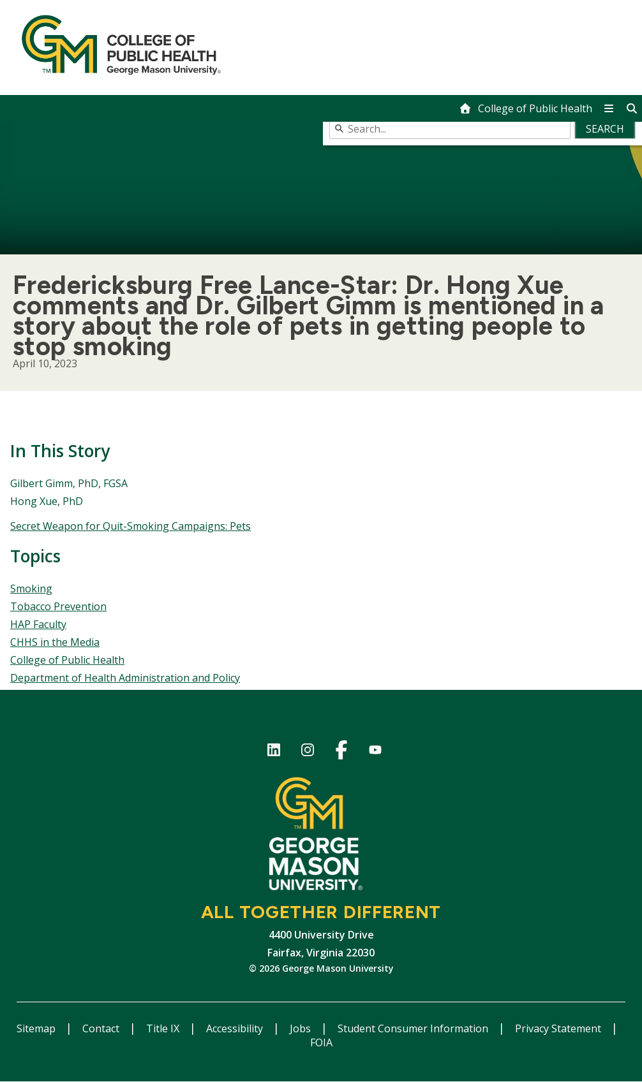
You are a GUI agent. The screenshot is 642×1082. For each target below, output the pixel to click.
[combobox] (482, 129)
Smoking (31, 588)
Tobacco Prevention (58, 606)
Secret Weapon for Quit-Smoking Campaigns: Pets (130, 526)
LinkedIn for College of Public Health (273, 752)
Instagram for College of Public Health (307, 752)
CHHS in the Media (55, 642)
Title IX (164, 1028)
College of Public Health (67, 660)
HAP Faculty (38, 624)
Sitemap (37, 1028)
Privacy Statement (559, 1028)
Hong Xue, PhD (46, 501)
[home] (525, 108)
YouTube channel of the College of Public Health (375, 752)
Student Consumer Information (414, 1028)
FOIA (321, 1042)
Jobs (301, 1028)
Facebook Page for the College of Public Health (341, 752)
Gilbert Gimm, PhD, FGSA (69, 483)
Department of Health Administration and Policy (125, 678)
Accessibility (235, 1028)
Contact (102, 1028)
